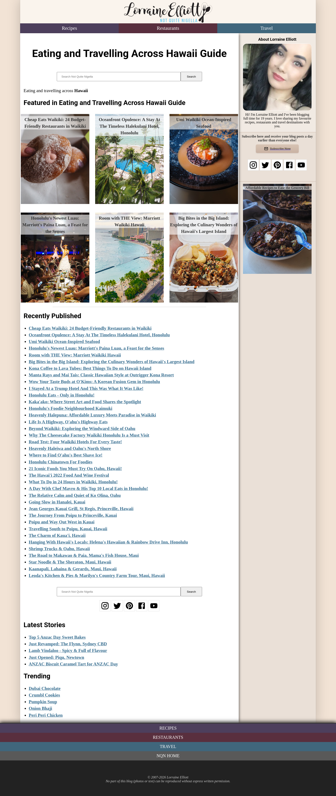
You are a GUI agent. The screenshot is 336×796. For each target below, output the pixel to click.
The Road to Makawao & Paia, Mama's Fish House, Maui (84, 555)
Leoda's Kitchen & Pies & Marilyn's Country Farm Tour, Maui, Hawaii (97, 575)
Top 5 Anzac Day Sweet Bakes (57, 637)
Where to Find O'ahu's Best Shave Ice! (65, 455)
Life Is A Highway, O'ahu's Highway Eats (68, 421)
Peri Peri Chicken (46, 715)
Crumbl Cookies (44, 695)
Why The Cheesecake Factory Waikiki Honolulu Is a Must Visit (89, 435)
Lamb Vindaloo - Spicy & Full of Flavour (68, 650)
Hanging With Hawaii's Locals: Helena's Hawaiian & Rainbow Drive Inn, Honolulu (108, 542)
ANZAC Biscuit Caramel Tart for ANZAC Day (73, 663)
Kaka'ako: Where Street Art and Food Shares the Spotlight (85, 401)
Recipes (69, 28)
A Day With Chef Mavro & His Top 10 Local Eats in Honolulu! (88, 488)
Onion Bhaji (40, 708)
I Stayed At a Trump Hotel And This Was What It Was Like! (86, 388)
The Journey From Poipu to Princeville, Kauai (73, 515)
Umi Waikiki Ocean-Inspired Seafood (64, 341)
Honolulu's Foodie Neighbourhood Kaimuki (70, 408)
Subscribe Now (277, 149)
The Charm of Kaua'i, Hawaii (57, 535)
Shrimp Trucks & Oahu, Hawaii (59, 548)
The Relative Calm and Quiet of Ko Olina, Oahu (75, 495)
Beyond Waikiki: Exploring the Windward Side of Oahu (82, 428)
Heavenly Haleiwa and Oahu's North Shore (70, 448)
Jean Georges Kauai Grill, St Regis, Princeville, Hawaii (81, 508)
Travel (266, 28)
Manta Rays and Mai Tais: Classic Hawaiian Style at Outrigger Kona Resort (101, 374)
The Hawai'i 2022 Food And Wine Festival (69, 475)
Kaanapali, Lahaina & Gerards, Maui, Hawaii (73, 568)
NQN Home (167, 755)
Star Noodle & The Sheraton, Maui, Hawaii (70, 561)
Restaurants (168, 28)
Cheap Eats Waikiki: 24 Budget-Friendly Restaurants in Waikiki (90, 328)
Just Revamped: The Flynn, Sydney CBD (68, 643)
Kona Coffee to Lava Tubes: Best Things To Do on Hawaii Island (90, 368)
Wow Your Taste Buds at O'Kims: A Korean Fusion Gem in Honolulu (94, 381)
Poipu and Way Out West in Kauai (61, 521)
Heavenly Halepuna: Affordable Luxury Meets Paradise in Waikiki (92, 414)
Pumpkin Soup (43, 701)
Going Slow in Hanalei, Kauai (57, 501)
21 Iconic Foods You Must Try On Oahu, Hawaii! (75, 468)
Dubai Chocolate (44, 688)
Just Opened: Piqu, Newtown (56, 657)
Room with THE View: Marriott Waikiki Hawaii (75, 354)
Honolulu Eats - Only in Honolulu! (61, 395)
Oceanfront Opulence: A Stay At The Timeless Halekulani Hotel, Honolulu (99, 334)
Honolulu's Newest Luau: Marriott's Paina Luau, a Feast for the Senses (96, 348)
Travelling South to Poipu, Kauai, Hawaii (68, 528)
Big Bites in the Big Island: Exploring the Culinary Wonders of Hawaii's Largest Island (111, 361)
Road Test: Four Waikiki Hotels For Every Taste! (75, 441)
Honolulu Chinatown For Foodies (60, 461)
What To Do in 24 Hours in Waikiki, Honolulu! (73, 481)
